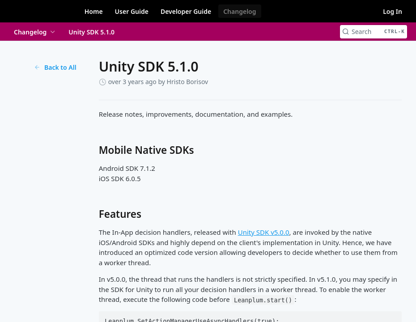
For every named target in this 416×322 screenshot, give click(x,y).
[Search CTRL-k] (373, 31)
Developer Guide (186, 11)
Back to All (55, 67)
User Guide (132, 11)
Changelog (239, 11)
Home (94, 11)
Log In (392, 11)
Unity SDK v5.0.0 (263, 232)
